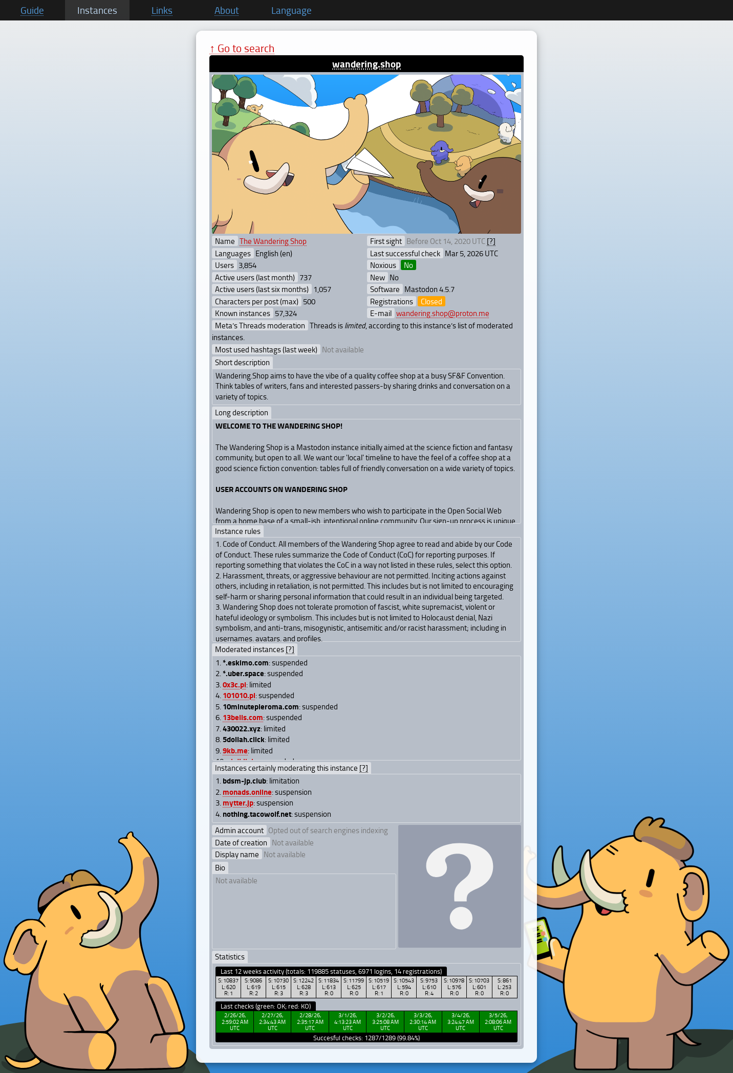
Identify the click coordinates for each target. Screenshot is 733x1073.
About (226, 10)
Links (162, 10)
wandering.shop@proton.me (442, 313)
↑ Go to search (241, 47)
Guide (32, 10)
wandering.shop (366, 64)
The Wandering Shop (273, 241)
